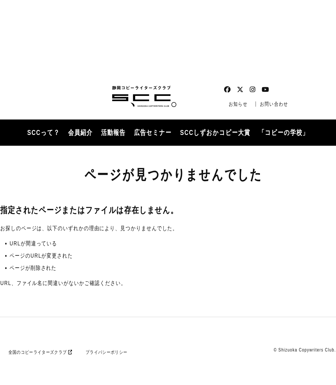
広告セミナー (153, 132)
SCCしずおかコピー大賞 (215, 132)
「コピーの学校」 (284, 132)
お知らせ (238, 104)
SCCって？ (43, 132)
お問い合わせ (274, 104)
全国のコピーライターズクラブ (40, 352)
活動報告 (113, 132)
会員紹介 (80, 132)
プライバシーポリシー (106, 352)
